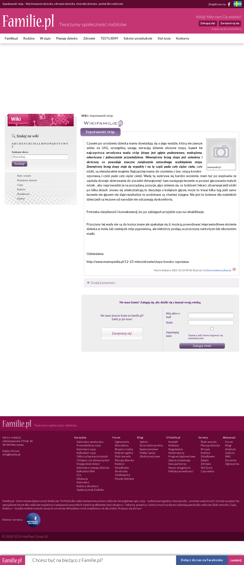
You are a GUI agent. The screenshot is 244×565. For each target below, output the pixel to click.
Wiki (84, 115)
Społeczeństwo (148, 449)
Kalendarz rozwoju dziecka (93, 467)
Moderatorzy (176, 452)
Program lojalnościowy (181, 456)
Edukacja (82, 478)
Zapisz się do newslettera (226, 29)
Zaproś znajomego (179, 460)
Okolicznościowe (149, 456)
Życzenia (230, 460)
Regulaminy (175, 449)
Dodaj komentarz (100, 283)
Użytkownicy (122, 474)
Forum (229, 441)
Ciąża (20, 184)
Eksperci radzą (124, 449)
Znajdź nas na (220, 4)
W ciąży (45, 38)
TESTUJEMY (109, 38)
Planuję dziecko (67, 38)
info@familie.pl (11, 454)
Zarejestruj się (229, 23)
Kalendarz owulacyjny (90, 441)
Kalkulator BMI (86, 471)
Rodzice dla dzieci (88, 486)
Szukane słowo (20, 151)
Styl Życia (206, 467)
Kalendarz (83, 482)
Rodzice (28, 38)
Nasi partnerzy (177, 463)
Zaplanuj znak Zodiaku (90, 489)
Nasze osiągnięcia (179, 467)
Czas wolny (207, 471)
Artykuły (230, 449)
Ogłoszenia (122, 441)
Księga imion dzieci (88, 463)
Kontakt (173, 441)
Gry (79, 474)
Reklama (173, 445)
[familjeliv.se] (237, 4)
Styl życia (164, 38)
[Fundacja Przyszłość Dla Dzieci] (32, 519)
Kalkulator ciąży (86, 452)
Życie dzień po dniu (151, 445)
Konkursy (182, 38)
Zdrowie (89, 38)
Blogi (228, 445)
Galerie (230, 452)
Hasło (169, 322)
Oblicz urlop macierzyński (92, 456)
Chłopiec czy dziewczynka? (93, 460)
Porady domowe (124, 478)
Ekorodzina (121, 445)
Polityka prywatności (180, 471)
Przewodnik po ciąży (89, 445)
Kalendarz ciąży (86, 449)
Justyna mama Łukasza (217, 270)
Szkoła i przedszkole (138, 38)
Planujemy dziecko (27, 180)
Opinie (143, 441)
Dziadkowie (23, 193)
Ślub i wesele (24, 175)
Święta (205, 460)
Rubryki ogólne (124, 452)
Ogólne (21, 198)
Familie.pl (11, 38)
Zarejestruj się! (122, 333)
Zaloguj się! (207, 23)
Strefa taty (121, 471)
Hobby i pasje (147, 452)
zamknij (236, 560)
